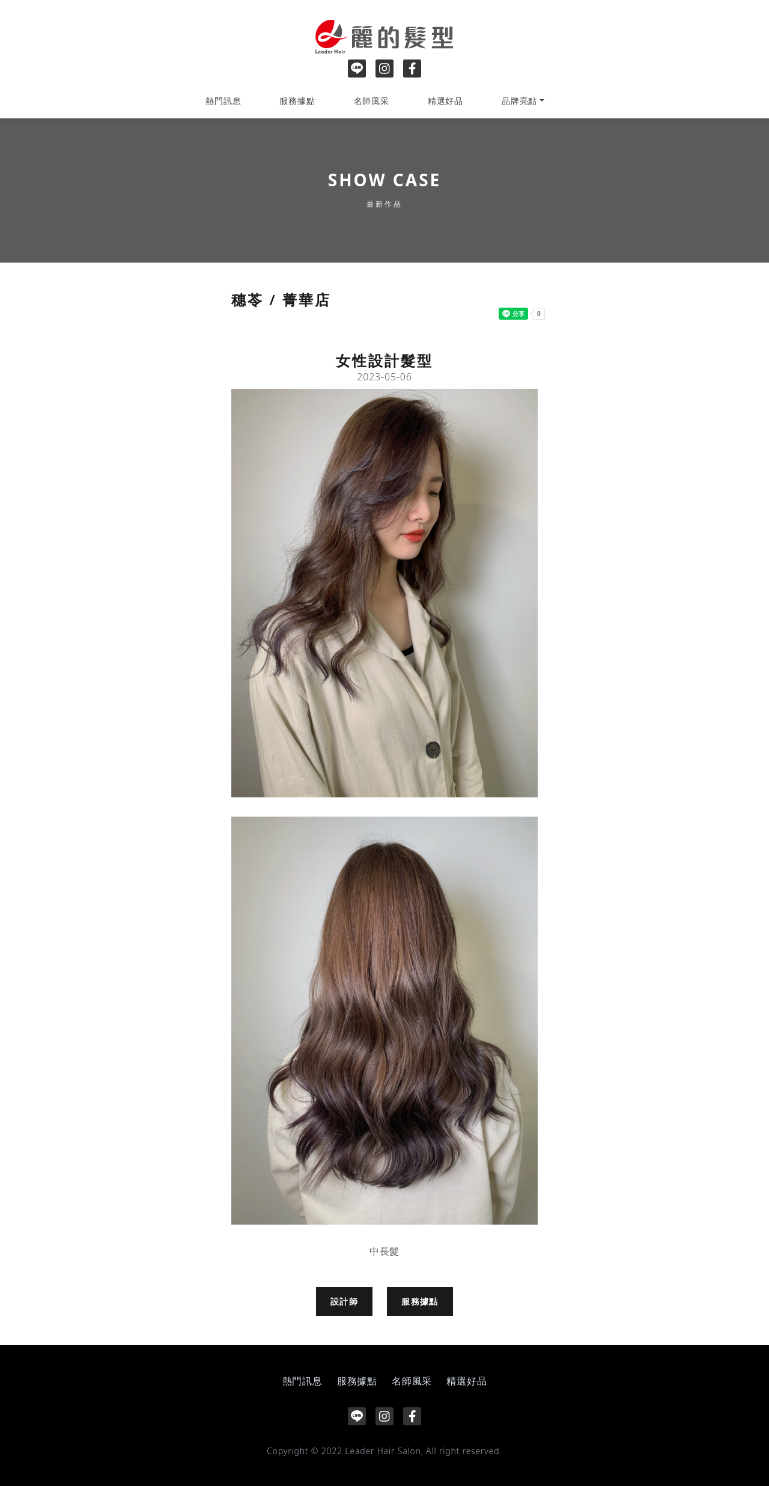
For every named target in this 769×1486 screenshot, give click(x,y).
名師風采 (371, 100)
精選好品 (445, 100)
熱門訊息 (223, 100)
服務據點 (297, 100)
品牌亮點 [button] (519, 100)
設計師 (344, 1301)
